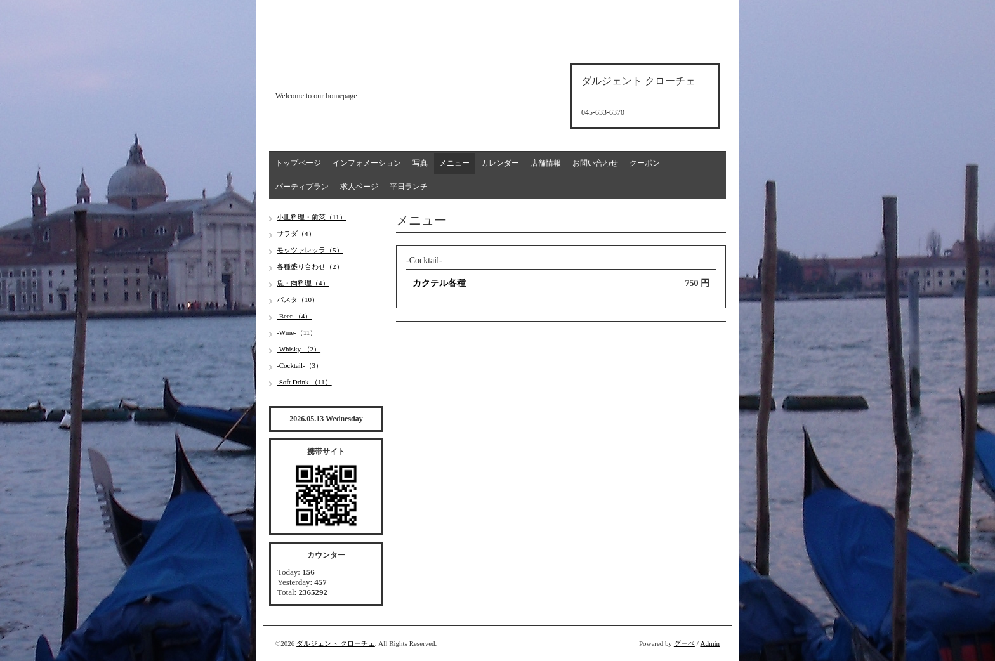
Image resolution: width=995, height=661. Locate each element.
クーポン (644, 163)
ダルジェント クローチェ (335, 643)
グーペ (684, 643)
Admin (710, 643)
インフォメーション (367, 163)
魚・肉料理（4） (303, 283)
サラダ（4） (296, 233)
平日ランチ (409, 186)
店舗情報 (545, 163)
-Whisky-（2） (298, 349)
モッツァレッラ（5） (310, 250)
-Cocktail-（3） (299, 365)
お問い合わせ (595, 163)
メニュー (454, 163)
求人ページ (359, 186)
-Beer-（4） (294, 316)
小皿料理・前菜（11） (311, 217)
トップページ (298, 163)
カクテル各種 (439, 283)
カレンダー (500, 163)
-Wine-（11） (297, 332)
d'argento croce (338, 73)
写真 (420, 163)
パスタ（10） (298, 299)
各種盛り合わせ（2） (310, 266)
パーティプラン (302, 186)
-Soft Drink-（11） (304, 382)
